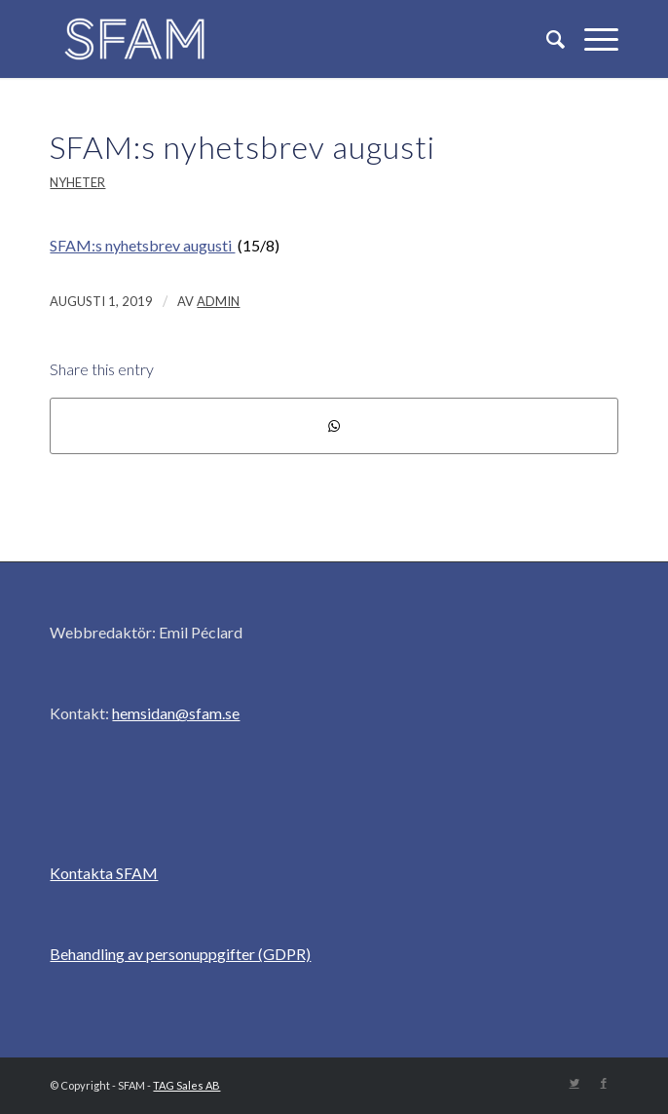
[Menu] (591, 39)
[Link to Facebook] (603, 1082)
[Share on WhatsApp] (333, 426)
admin (218, 301)
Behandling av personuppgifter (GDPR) (180, 953)
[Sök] (546, 39)
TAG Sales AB (186, 1085)
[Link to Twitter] (574, 1082)
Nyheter (77, 182)
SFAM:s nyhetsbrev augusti (242, 147)
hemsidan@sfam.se (176, 713)
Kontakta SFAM (104, 873)
